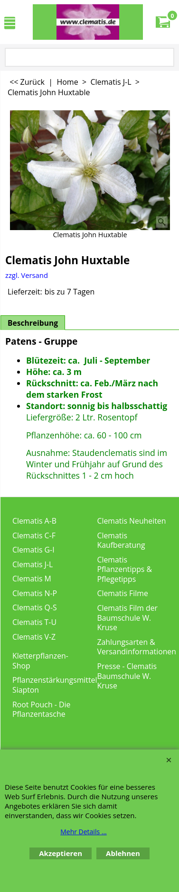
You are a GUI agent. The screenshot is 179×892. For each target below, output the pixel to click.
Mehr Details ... (83, 831)
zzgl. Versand (26, 275)
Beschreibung (33, 323)
